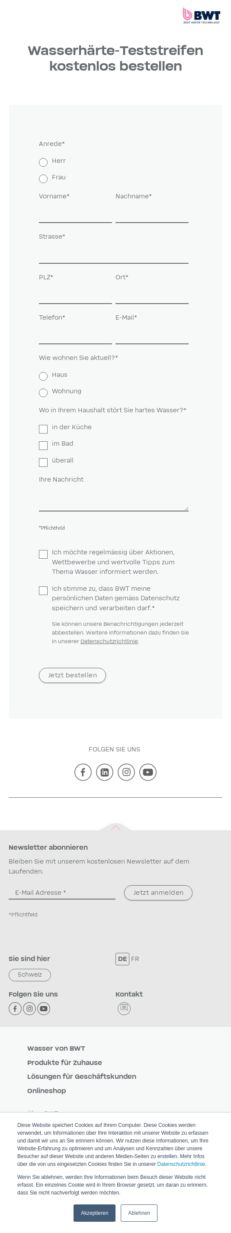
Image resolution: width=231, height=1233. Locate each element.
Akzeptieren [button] (94, 1213)
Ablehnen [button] (139, 1213)
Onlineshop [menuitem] (46, 1091)
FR (135, 959)
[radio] (114, 161)
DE (122, 959)
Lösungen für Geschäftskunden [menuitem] (81, 1077)
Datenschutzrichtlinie (181, 1164)
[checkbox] (114, 169)
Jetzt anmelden (158, 892)
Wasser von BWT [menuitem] (56, 1048)
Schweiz (30, 974)
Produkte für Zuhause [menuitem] (64, 1063)
